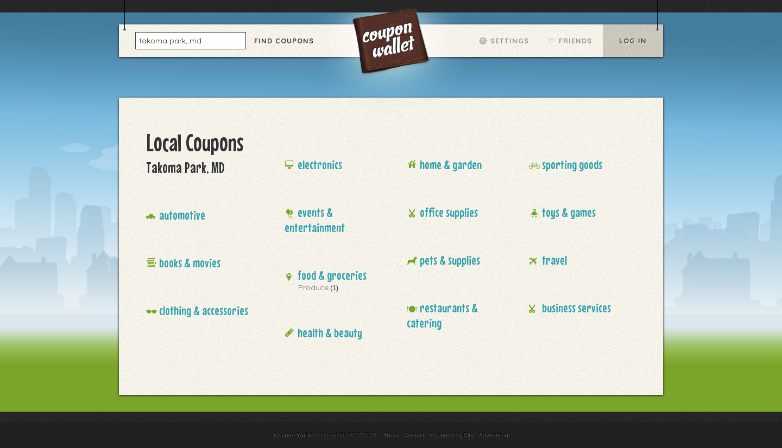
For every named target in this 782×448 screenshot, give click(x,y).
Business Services (576, 307)
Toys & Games (569, 212)
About (391, 435)
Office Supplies (449, 212)
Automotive (182, 215)
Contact (414, 435)
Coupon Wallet (392, 43)
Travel (554, 260)
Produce (313, 287)
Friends (575, 40)
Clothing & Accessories (203, 310)
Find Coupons (284, 40)
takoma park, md (170, 40)
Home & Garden (451, 164)
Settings (509, 40)
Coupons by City (452, 435)
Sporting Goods (572, 164)
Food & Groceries (332, 275)
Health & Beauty (330, 332)
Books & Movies (189, 262)
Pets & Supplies (450, 260)
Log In (633, 40)
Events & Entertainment (315, 220)
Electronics (320, 164)
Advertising (493, 435)
